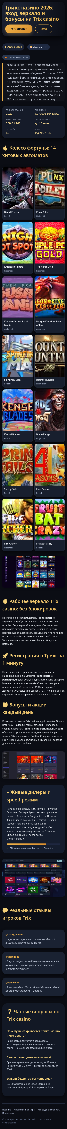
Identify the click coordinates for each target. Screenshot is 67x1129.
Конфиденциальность (49, 1109)
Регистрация (18, 28)
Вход (44, 29)
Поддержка (8, 1113)
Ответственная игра (24, 1109)
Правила (6, 1109)
